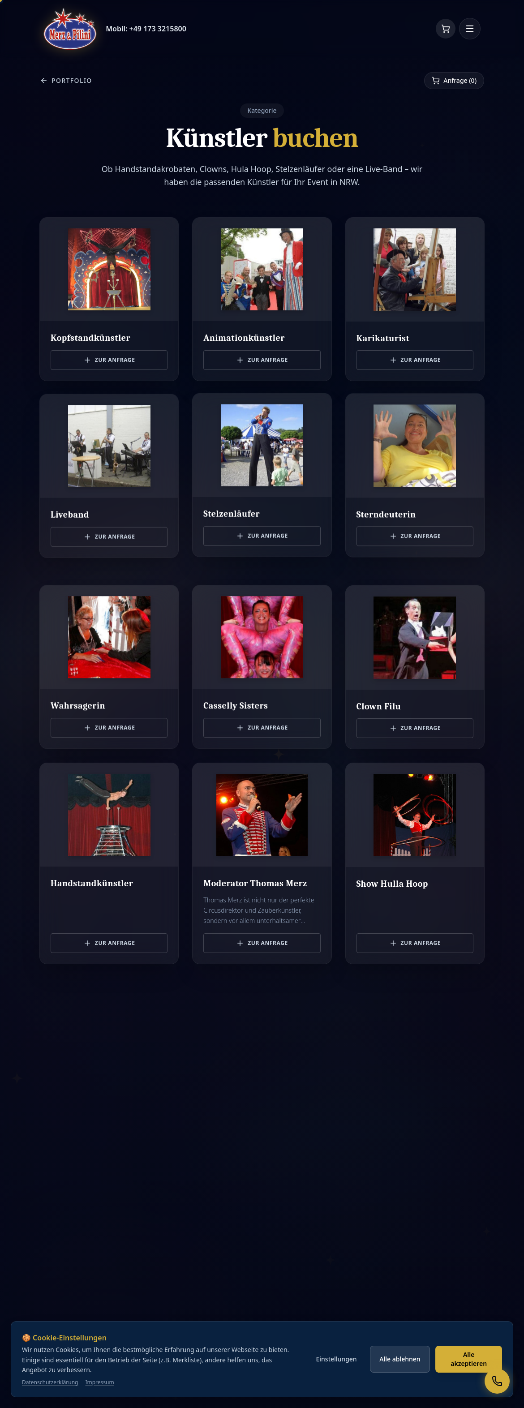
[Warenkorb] (445, 29)
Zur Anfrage (109, 359)
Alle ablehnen (399, 1377)
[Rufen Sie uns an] (497, 1381)
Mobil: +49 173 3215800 (146, 29)
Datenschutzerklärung (50, 1400)
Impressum (99, 1400)
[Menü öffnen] (470, 28)
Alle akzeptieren (469, 1377)
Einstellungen (336, 1377)
